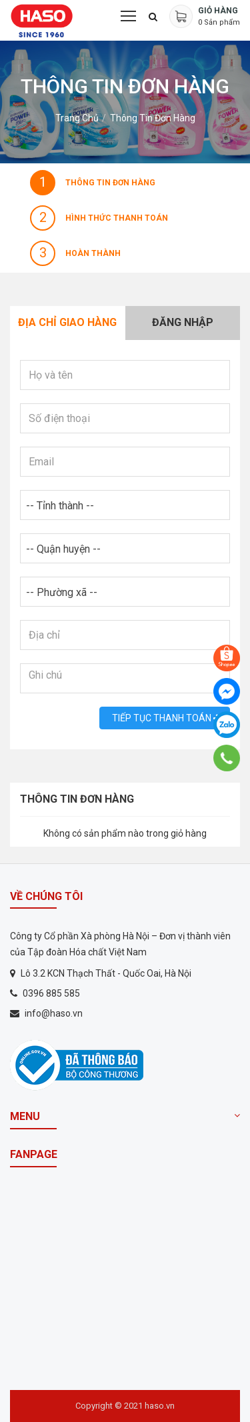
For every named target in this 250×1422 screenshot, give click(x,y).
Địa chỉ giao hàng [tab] (67, 322)
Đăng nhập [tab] (182, 322)
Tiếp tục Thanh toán (164, 718)
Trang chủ (77, 118)
